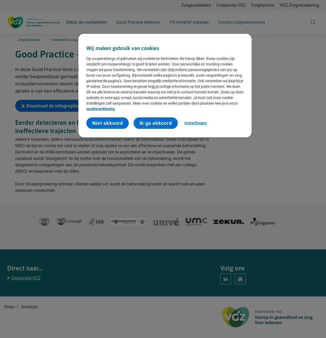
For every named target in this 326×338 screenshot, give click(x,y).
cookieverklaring (100, 109)
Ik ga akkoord (155, 123)
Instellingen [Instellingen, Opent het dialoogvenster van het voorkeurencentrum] (195, 123)
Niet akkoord (107, 123)
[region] (165, 85)
